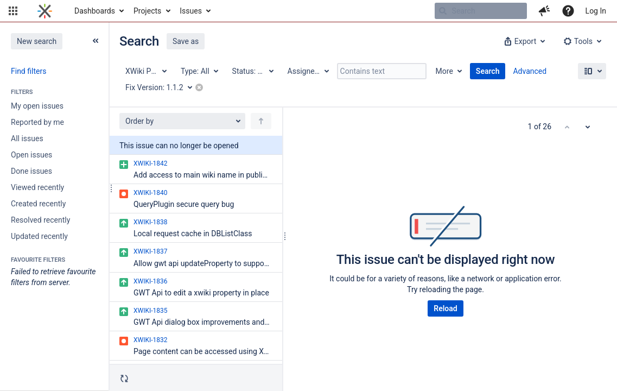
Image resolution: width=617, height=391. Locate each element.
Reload (445, 308)
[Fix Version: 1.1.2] (162, 87)
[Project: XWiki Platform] (145, 71)
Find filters (28, 71)
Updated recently (39, 236)
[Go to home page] (44, 11)
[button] (13, 11)
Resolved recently (40, 220)
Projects (147, 11)
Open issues (31, 154)
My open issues (37, 106)
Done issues (31, 171)
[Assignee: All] (308, 71)
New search (36, 41)
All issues (27, 138)
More (444, 71)
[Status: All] (252, 71)
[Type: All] (199, 71)
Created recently (38, 203)
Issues (191, 11)
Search (488, 71)
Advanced (529, 71)
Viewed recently (37, 187)
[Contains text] (382, 71)
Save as (186, 41)
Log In (596, 11)
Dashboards (94, 11)
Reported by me (37, 122)
